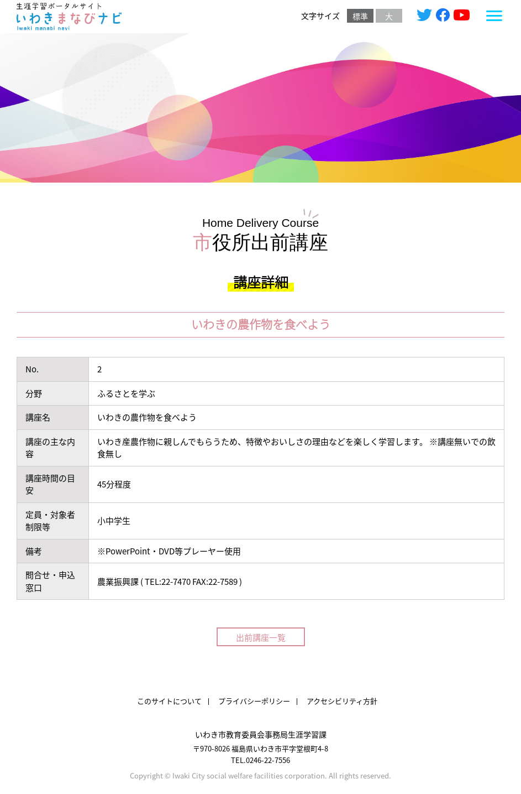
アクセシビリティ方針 (342, 701)
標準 (360, 16)
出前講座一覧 (261, 637)
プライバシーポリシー (254, 701)
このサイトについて (169, 701)
